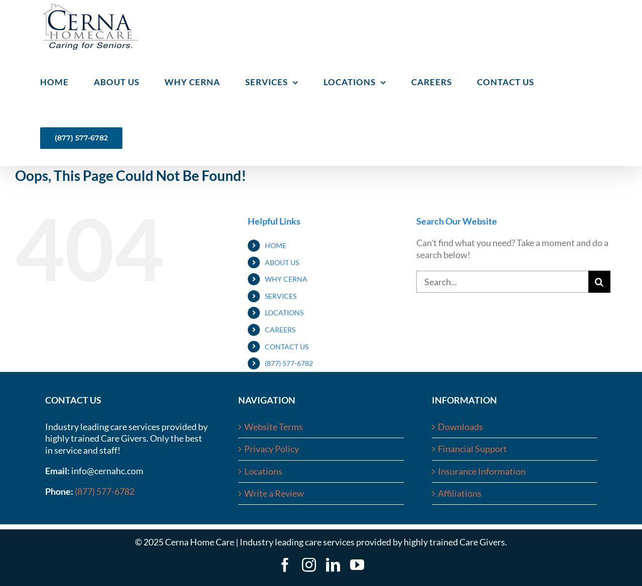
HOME (275, 245)
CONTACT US (286, 346)
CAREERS (280, 329)
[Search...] (502, 282)
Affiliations (460, 493)
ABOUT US (282, 262)
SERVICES (280, 296)
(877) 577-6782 (289, 363)
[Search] (599, 282)
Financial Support (472, 448)
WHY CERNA (286, 279)
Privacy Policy (271, 448)
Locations (263, 471)
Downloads (460, 426)
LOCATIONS (284, 312)
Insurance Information (482, 471)
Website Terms (273, 426)
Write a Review (274, 493)
